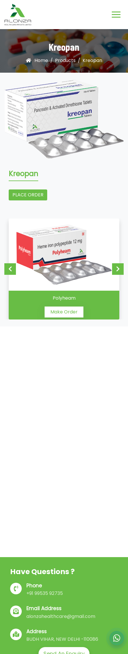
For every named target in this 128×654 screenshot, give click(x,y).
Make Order (64, 312)
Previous (10, 269)
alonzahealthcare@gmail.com (60, 616)
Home (37, 60)
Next (118, 269)
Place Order (27, 194)
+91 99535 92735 (44, 593)
